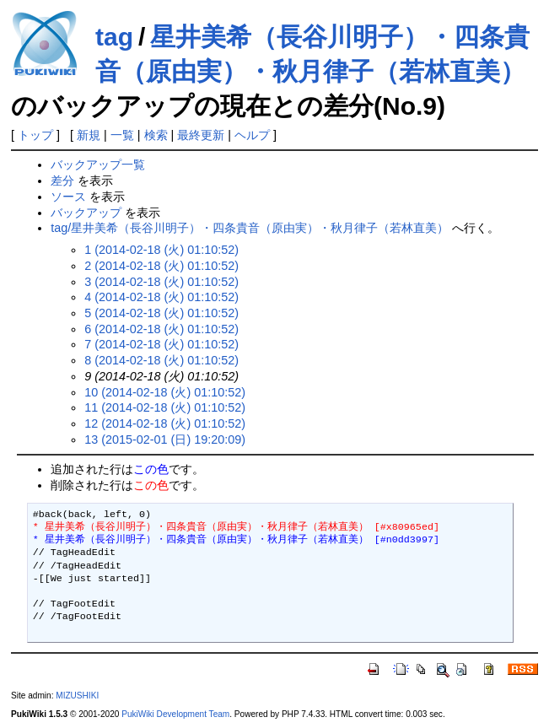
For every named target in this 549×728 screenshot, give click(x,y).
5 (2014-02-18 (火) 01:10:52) (161, 313)
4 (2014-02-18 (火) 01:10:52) (161, 297)
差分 (62, 180)
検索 (156, 135)
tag (114, 37)
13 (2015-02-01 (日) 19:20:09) (164, 439)
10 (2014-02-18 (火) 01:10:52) (164, 392)
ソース (68, 196)
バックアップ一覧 (98, 164)
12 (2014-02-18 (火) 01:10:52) (164, 423)
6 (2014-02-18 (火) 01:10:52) (161, 329)
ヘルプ (252, 135)
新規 (88, 135)
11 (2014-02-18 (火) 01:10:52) (164, 407)
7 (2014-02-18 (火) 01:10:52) (161, 344)
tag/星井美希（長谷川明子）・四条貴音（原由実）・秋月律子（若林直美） (250, 228)
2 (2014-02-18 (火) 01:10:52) (161, 265)
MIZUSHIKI (77, 695)
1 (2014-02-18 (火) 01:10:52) (161, 249)
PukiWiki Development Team (175, 714)
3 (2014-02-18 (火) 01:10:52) (161, 282)
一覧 (122, 135)
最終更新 (200, 135)
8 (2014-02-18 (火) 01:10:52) (161, 360)
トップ (35, 135)
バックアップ (86, 212)
